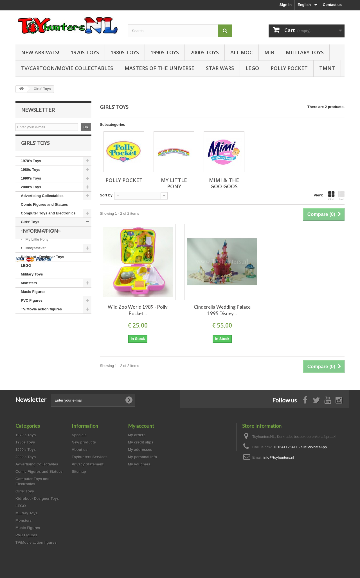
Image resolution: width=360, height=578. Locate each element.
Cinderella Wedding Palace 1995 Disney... (222, 310)
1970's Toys (31, 165)
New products (84, 442)
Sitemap (79, 471)
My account (141, 426)
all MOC (241, 52)
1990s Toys (164, 52)
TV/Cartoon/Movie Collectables (67, 68)
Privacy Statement (88, 464)
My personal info (142, 457)
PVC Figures (31, 305)
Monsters (29, 288)
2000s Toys (204, 52)
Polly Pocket (289, 68)
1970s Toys (85, 52)
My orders (136, 435)
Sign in (286, 5)
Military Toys (305, 52)
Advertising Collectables (42, 200)
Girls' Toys (30, 227)
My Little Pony (36, 244)
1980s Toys (125, 52)
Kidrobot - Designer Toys (42, 261)
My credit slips (140, 442)
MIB (269, 52)
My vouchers (139, 464)
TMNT (327, 68)
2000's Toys (31, 192)
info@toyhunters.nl (279, 457)
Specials (79, 435)
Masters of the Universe (159, 68)
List (341, 196)
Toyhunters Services (89, 457)
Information (39, 335)
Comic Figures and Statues (44, 209)
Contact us (332, 5)
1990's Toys (31, 183)
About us (32, 350)
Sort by (106, 195)
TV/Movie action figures (41, 314)
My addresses (140, 449)
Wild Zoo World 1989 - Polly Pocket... (138, 310)
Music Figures (33, 296)
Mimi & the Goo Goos (42, 235)
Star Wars (220, 68)
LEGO (252, 68)
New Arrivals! (40, 52)
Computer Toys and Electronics (48, 218)
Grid (331, 196)
